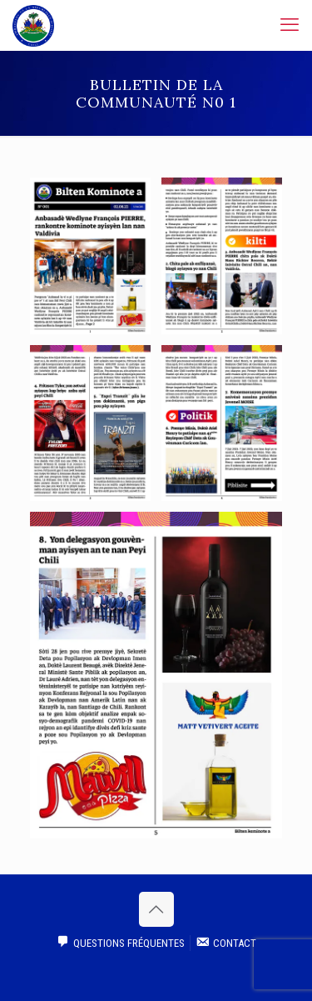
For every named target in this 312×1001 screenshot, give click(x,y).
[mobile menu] (289, 25)
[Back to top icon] (156, 909)
